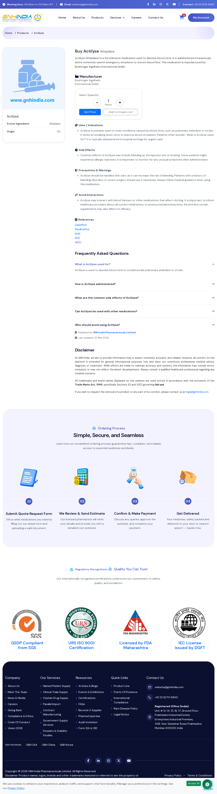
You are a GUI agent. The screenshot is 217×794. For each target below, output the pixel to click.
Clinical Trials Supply (55, 692)
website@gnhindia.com (79, 4)
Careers (136, 17)
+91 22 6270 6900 (198, 4)
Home (62, 17)
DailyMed (80, 225)
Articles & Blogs (88, 686)
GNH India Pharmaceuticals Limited (114, 332)
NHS (77, 238)
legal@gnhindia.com (197, 391)
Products (97, 17)
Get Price (90, 112)
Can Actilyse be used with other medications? (106, 311)
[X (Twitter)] (167, 4)
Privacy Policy (173, 775)
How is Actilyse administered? (95, 284)
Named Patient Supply (57, 686)
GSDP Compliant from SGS (27, 645)
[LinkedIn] (154, 4)
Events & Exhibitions (91, 692)
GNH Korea (66, 745)
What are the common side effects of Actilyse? (107, 297)
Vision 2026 (15, 728)
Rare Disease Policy (126, 708)
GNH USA (31, 745)
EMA (78, 233)
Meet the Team (17, 692)
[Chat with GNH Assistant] (207, 784)
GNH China (48, 745)
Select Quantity (89, 95)
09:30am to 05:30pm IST (28, 4)
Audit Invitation (87, 722)
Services (115, 17)
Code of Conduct (19, 722)
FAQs (81, 704)
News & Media (16, 698)
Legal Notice (121, 714)
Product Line (122, 686)
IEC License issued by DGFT (190, 645)
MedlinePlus (82, 229)
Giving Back (15, 710)
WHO (78, 242)
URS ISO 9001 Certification (81, 645)
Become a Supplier (90, 710)
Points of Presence (125, 692)
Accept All (193, 783)
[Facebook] (148, 4)
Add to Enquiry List (121, 112)
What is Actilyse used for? (92, 264)
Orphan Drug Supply (55, 698)
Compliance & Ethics (20, 716)
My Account (201, 17)
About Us (79, 17)
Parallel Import (52, 704)
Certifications (86, 698)
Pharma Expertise (89, 716)
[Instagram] (161, 4)
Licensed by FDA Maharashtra (135, 645)
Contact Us (155, 17)
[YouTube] (174, 4)
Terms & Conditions (199, 775)
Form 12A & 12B (87, 728)
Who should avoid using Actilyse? (97, 324)
